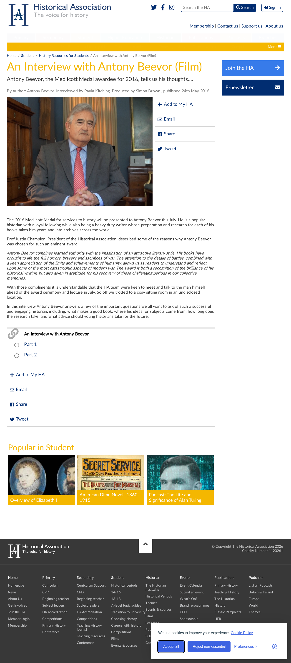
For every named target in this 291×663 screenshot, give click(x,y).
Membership (202, 26)
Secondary (53, 37)
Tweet (166, 148)
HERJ (218, 619)
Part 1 (30, 344)
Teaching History (226, 592)
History (220, 605)
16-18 (65, 47)
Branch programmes (194, 605)
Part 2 (30, 355)
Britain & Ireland (261, 592)
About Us (15, 599)
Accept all (171, 646)
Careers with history (208, 47)
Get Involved (17, 605)
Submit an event (192, 592)
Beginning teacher (55, 599)
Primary (21, 37)
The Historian (224, 599)
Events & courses (124, 645)
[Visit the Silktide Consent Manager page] (274, 646)
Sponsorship (189, 619)
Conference (51, 632)
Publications (201, 37)
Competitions (242, 47)
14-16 (49, 47)
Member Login (19, 619)
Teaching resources (91, 636)
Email (166, 119)
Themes (151, 603)
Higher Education (125, 37)
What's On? (188, 599)
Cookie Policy (242, 633)
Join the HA (16, 612)
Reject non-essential (209, 646)
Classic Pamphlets (227, 612)
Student (85, 37)
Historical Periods (159, 596)
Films (115, 638)
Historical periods (23, 47)
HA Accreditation (54, 612)
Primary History (54, 625)
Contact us (227, 26)
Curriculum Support (91, 585)
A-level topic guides (92, 47)
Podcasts (236, 37)
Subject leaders (53, 605)
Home (11, 56)
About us (274, 26)
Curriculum (50, 585)
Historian (165, 37)
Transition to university (133, 47)
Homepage (16, 585)
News (12, 592)
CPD (45, 592)
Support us (251, 26)
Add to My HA (175, 104)
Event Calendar (191, 585)
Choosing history (172, 47)
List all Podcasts (261, 585)
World (253, 605)
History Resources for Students (64, 56)
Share (166, 134)
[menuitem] (21, 38)
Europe (254, 599)
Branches (268, 37)
